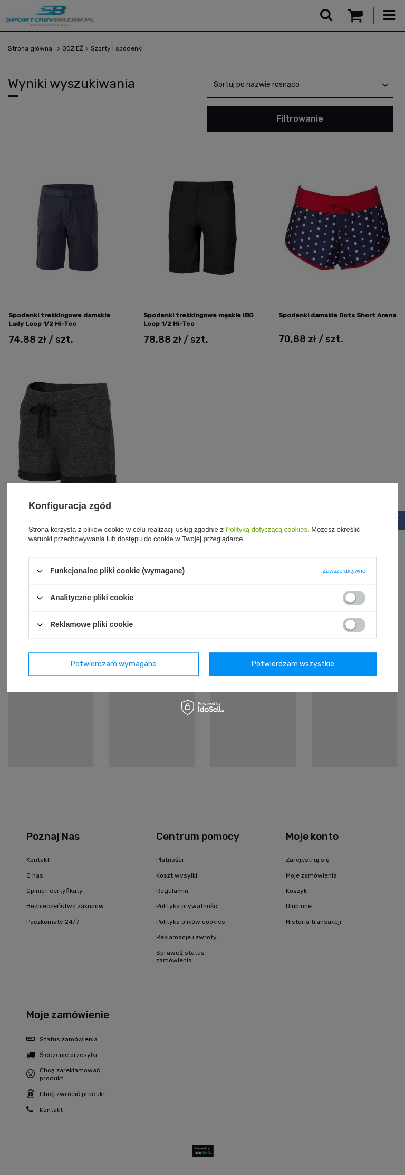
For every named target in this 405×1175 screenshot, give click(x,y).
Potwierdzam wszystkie (293, 664)
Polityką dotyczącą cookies (266, 529)
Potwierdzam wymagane (114, 664)
